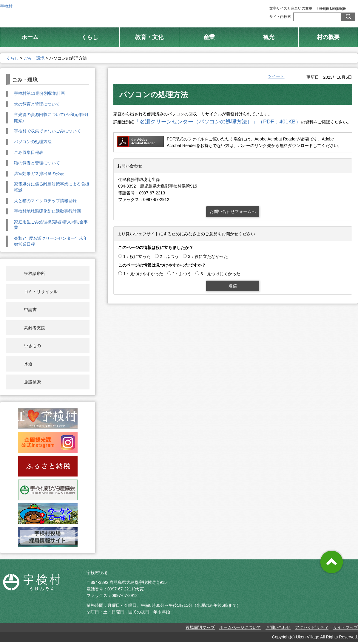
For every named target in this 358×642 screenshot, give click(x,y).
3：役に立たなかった (208, 256)
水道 (28, 363)
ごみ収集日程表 (28, 152)
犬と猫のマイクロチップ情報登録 (45, 200)
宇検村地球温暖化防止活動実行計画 (47, 211)
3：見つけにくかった (220, 273)
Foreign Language (331, 8)
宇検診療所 (34, 273)
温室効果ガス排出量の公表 (39, 173)
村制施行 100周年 (241, 12)
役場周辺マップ (200, 627)
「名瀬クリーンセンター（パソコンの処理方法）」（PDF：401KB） (217, 122)
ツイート (276, 76)
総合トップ (196, 11)
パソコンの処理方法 (33, 141)
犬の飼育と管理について (37, 104)
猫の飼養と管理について (37, 162)
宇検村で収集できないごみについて (47, 131)
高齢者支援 (34, 327)
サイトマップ (345, 627)
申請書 (30, 309)
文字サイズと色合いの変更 (290, 8)
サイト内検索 (280, 17)
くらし (12, 58)
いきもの (32, 345)
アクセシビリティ (311, 627)
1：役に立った (137, 256)
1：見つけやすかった (143, 273)
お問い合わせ (278, 627)
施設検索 (32, 382)
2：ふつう (169, 256)
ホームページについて (240, 627)
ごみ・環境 (34, 58)
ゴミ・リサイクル (41, 291)
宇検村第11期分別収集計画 (39, 93)
